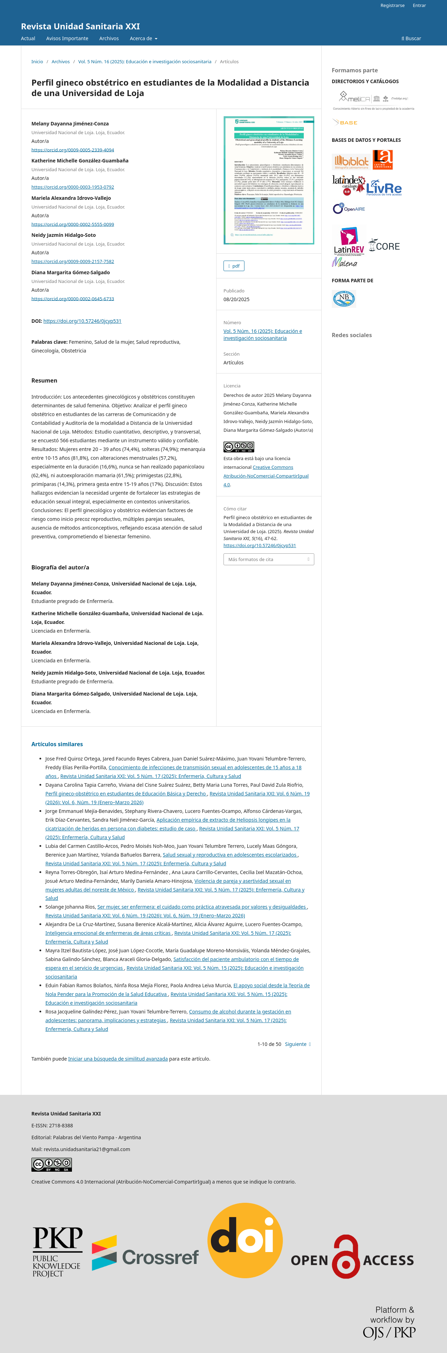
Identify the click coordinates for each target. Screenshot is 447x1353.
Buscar (411, 38)
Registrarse (393, 5)
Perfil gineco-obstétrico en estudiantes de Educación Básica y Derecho (126, 793)
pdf (235, 266)
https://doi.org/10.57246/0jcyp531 (82, 321)
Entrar (419, 5)
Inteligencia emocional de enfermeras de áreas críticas (108, 933)
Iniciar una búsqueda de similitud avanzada (118, 1058)
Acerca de (141, 38)
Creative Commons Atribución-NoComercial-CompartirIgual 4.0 (266, 476)
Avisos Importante (67, 38)
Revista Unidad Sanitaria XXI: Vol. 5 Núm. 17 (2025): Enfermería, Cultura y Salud (150, 776)
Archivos (109, 38)
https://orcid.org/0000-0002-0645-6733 (72, 298)
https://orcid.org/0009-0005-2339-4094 (72, 149)
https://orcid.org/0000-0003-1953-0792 (72, 187)
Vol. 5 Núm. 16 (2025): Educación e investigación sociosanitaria (144, 61)
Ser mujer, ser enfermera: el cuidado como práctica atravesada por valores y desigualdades (202, 906)
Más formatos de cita (250, 559)
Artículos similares (57, 744)
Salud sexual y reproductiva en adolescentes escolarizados (230, 854)
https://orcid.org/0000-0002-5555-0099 (72, 224)
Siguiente (296, 1044)
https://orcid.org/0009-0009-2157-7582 (72, 261)
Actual (28, 38)
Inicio (37, 61)
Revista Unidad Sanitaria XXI (80, 26)
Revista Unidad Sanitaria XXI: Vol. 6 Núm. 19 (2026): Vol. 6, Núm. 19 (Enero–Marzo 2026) (145, 915)
